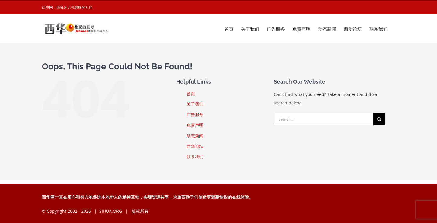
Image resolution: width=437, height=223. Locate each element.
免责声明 (195, 125)
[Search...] (323, 119)
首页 (191, 94)
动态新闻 (195, 136)
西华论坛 (195, 146)
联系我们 (195, 156)
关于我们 (195, 104)
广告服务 (195, 114)
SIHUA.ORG (110, 211)
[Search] (379, 119)
